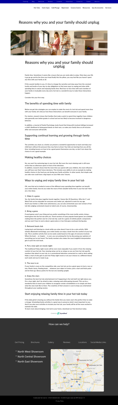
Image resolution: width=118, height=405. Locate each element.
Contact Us (79, 1)
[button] (31, 351)
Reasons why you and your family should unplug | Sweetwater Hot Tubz (14, 7)
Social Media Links (98, 342)
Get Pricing (19, 342)
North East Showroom (30, 361)
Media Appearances (99, 5)
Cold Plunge (55, 8)
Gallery (51, 342)
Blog (33, 1)
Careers (88, 1)
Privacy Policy (60, 401)
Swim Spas (46, 8)
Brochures (35, 342)
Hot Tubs (37, 8)
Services (108, 8)
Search (109, 1)
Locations (59, 1)
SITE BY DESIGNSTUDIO (54, 398)
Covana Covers (76, 8)
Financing (25, 1)
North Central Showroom (32, 356)
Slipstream (65, 8)
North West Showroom (31, 351)
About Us (96, 1)
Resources (41, 1)
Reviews (50, 1)
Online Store (69, 1)
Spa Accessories (97, 8)
